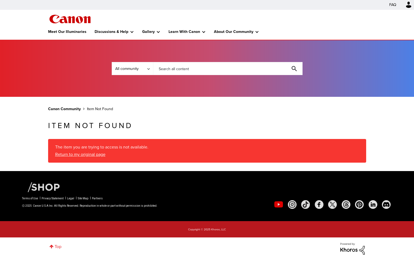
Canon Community (70, 19)
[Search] (228, 68)
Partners (97, 198)
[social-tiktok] (305, 204)
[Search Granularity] (132, 68)
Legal (70, 198)
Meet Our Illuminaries (67, 32)
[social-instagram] (292, 204)
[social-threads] (346, 204)
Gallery (148, 32)
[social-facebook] (319, 204)
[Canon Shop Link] (41, 186)
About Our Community (233, 32)
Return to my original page (80, 154)
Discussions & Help (111, 32)
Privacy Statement (53, 198)
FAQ (392, 5)
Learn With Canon (184, 32)
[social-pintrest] (359, 204)
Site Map (83, 198)
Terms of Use (30, 198)
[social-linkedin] (373, 204)
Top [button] (58, 246)
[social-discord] (386, 204)
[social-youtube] (278, 204)
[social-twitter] (332, 204)
